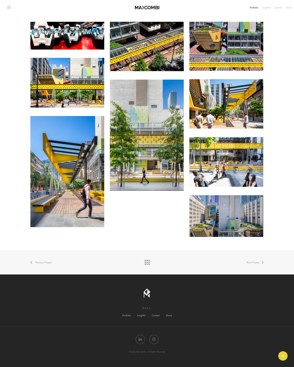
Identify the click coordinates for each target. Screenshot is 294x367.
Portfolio (254, 7)
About (289, 7)
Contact (278, 7)
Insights (266, 7)
